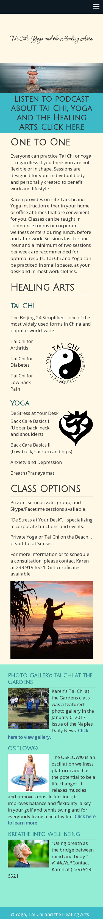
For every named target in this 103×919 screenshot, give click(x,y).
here (74, 127)
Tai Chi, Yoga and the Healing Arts (51, 36)
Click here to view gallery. (48, 733)
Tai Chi (22, 306)
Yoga (19, 403)
